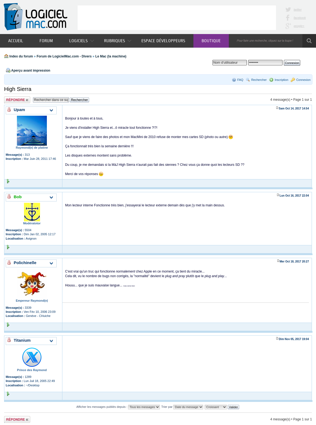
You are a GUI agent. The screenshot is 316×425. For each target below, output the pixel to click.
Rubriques (117, 40)
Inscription (281, 79)
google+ (299, 25)
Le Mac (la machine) (110, 56)
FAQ (240, 79)
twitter (298, 9)
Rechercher (259, 79)
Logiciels (81, 40)
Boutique (211, 40)
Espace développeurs (163, 40)
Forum (46, 40)
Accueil (15, 40)
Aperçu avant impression (30, 70)
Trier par (182, 406)
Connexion (303, 79)
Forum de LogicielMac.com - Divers (64, 56)
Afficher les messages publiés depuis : (118, 406)
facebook (300, 17)
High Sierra (17, 89)
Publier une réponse (17, 99)
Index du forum (21, 56)
